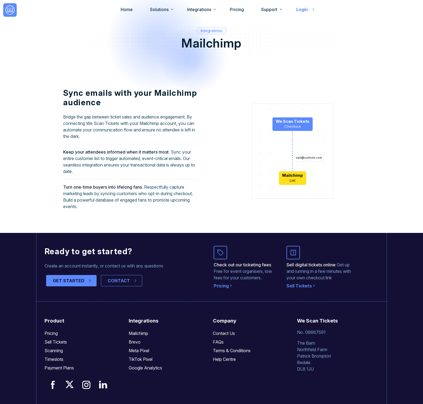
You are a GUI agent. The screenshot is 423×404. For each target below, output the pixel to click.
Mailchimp (138, 333)
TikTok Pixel (140, 359)
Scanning (54, 350)
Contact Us (224, 333)
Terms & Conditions (232, 350)
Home (127, 9)
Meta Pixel (139, 350)
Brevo (135, 342)
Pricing (237, 9)
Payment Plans (59, 368)
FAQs (218, 342)
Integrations (199, 9)
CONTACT (119, 280)
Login (302, 9)
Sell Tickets (299, 285)
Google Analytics (145, 368)
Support (269, 9)
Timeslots (54, 359)
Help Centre (224, 359)
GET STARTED (68, 280)
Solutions (159, 9)
